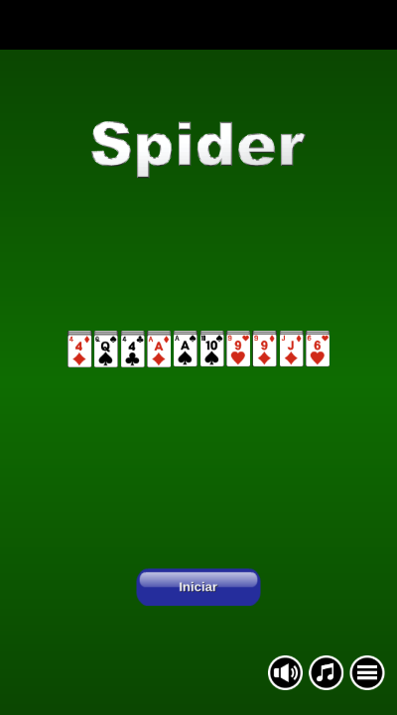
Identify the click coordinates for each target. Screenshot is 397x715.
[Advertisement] (198, 25)
